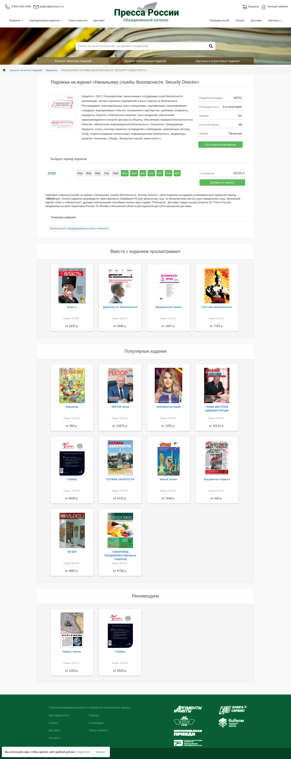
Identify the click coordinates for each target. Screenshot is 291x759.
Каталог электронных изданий (145, 61)
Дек (177, 173)
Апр (106, 173)
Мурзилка (72, 406)
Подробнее (83, 751)
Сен (151, 173)
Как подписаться (59, 715)
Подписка (16, 20)
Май (115, 173)
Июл (134, 173)
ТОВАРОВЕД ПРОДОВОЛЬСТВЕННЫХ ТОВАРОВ (120, 555)
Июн (124, 173)
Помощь (94, 715)
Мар (97, 173)
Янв (80, 173)
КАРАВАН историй (168, 406)
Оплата (240, 20)
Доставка (256, 20)
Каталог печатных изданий (73, 61)
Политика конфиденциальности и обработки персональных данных (89, 707)
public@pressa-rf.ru (48, 6)
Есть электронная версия (220, 144)
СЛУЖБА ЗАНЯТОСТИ (120, 479)
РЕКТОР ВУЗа (120, 406)
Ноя (168, 173)
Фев (88, 173)
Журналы (51, 70)
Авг (143, 173)
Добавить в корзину (222, 182)
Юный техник (168, 479)
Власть (72, 307)
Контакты (275, 20)
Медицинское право (168, 307)
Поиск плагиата (77, 20)
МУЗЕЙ (72, 551)
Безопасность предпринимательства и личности (79, 228)
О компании (96, 722)
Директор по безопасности (120, 307)
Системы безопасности (217, 307)
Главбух (72, 479)
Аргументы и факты (217, 479)
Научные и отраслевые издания (217, 61)
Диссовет (99, 20)
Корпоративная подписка (45, 20)
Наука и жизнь (72, 651)
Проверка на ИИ (219, 20)
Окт (160, 173)
